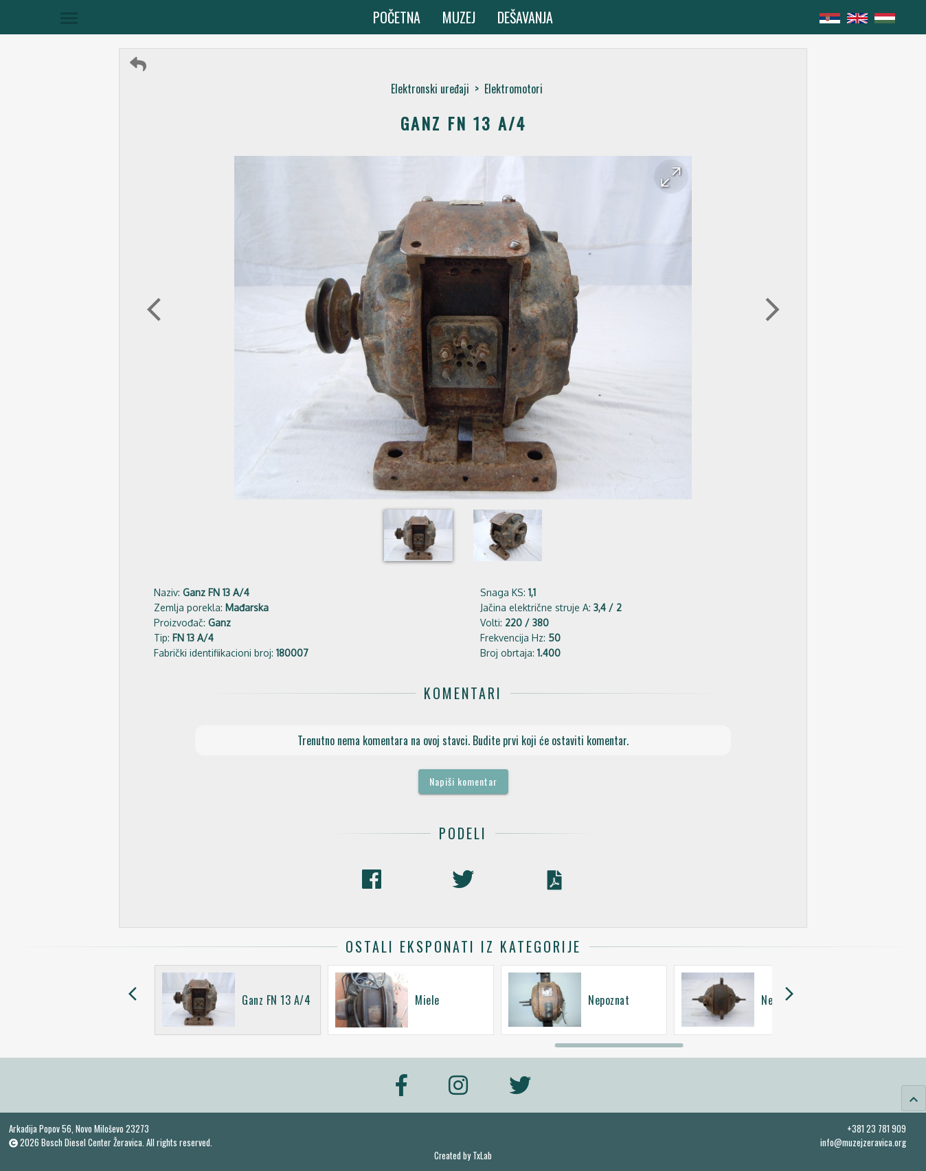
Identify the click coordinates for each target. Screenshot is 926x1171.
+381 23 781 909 (876, 1128)
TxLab (482, 1155)
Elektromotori (513, 88)
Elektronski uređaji (430, 88)
